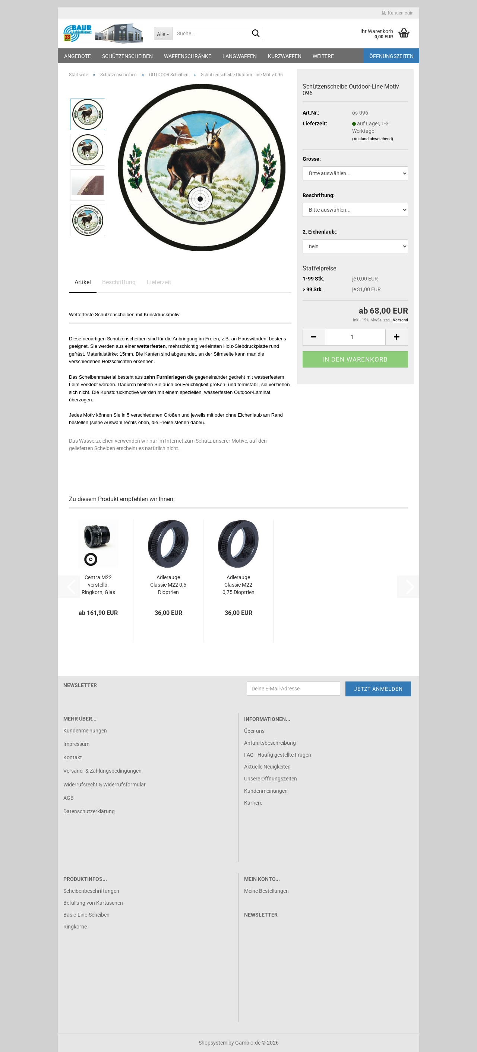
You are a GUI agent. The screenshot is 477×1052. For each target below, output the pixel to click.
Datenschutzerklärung (89, 811)
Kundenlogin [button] (398, 13)
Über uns (254, 731)
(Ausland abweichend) (372, 139)
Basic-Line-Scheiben (86, 915)
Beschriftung (119, 282)
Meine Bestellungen (266, 891)
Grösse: (312, 159)
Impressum (76, 744)
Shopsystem (213, 1043)
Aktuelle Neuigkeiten (267, 767)
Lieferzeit (159, 282)
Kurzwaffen (284, 56)
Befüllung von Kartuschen (93, 903)
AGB (68, 798)
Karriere (253, 803)
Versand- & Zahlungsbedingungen (102, 771)
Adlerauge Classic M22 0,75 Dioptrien (238, 584)
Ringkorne (75, 927)
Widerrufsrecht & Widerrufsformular (104, 785)
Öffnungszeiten (391, 56)
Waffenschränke (187, 56)
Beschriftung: (319, 195)
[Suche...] (163, 33)
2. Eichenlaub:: (320, 232)
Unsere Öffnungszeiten (270, 779)
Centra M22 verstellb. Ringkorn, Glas (98, 584)
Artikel (83, 282)
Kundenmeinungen (85, 731)
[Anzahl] (355, 337)
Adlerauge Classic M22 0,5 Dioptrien (168, 584)
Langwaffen (239, 56)
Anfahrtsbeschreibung (270, 743)
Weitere (323, 56)
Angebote (77, 56)
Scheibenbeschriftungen (91, 891)
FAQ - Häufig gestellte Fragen (277, 755)
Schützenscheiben (127, 56)
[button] (314, 337)
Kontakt (72, 757)
